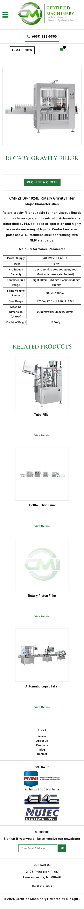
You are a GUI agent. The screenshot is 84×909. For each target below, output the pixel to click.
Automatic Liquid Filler (42, 686)
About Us (42, 740)
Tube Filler (42, 415)
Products (42, 745)
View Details (42, 435)
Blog (42, 749)
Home (42, 736)
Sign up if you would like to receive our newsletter (42, 839)
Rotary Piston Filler (42, 596)
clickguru (73, 899)
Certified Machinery (31, 899)
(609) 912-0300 (44, 36)
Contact (42, 753)
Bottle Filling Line (42, 505)
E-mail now (22, 50)
